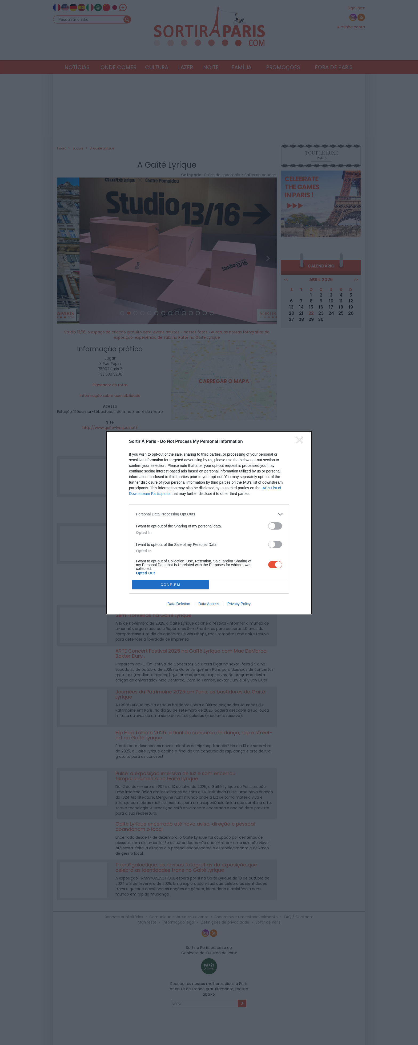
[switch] (275, 526)
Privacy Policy (239, 604)
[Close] (301, 442)
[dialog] (209, 522)
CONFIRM (170, 584)
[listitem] (209, 514)
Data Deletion (178, 604)
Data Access (208, 604)
